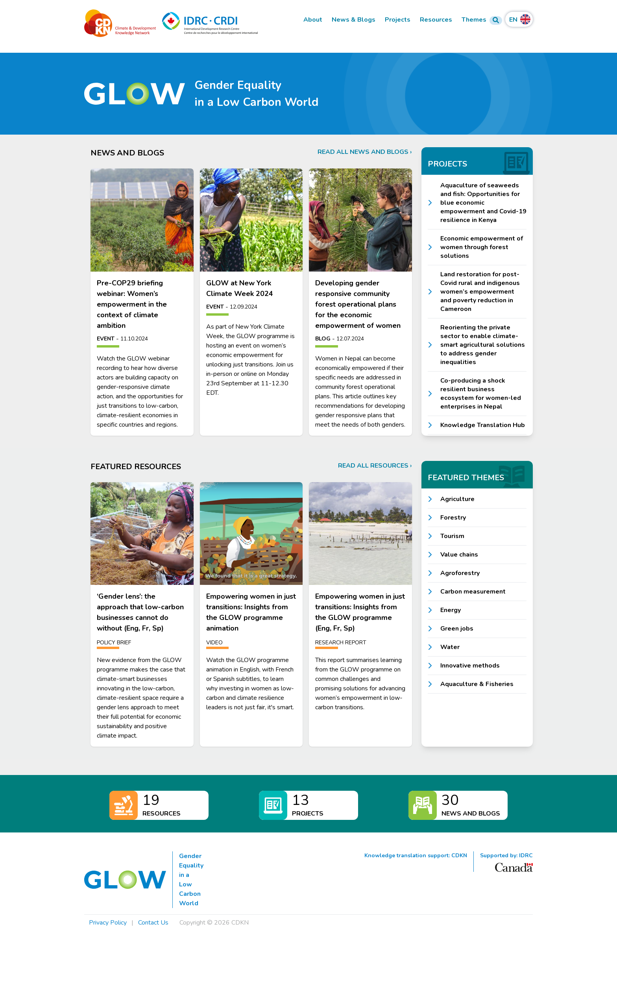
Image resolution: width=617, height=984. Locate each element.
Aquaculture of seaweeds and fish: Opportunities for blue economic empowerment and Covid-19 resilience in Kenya (483, 202)
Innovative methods (470, 665)
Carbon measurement (473, 591)
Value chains (459, 554)
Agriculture (457, 499)
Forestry (453, 517)
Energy (450, 610)
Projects (397, 20)
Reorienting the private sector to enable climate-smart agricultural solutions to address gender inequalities (482, 344)
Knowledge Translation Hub (482, 425)
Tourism (452, 536)
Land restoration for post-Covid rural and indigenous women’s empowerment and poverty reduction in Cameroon (480, 291)
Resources (436, 20)
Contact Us (153, 922)
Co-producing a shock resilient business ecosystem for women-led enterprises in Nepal (480, 393)
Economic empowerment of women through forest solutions (481, 247)
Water (450, 647)
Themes (474, 20)
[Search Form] (496, 20)
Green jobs (456, 628)
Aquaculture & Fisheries (477, 684)
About (312, 20)
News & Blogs (353, 20)
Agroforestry (460, 573)
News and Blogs (471, 813)
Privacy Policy (108, 922)
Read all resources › (375, 465)
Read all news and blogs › (365, 152)
